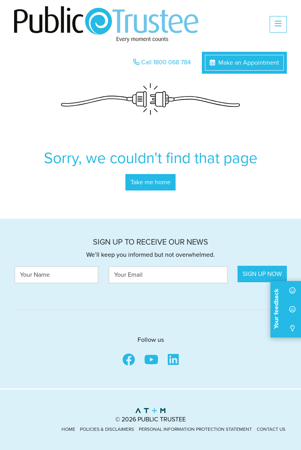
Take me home (150, 182)
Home (68, 429)
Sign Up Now (262, 274)
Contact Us (271, 429)
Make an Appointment (244, 63)
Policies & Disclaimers (107, 429)
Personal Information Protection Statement (195, 429)
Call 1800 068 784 (162, 62)
